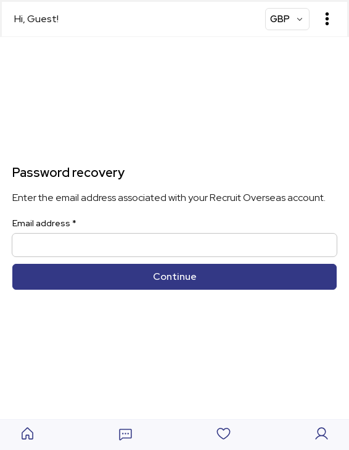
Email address (44, 223)
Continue (175, 276)
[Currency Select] (287, 19)
